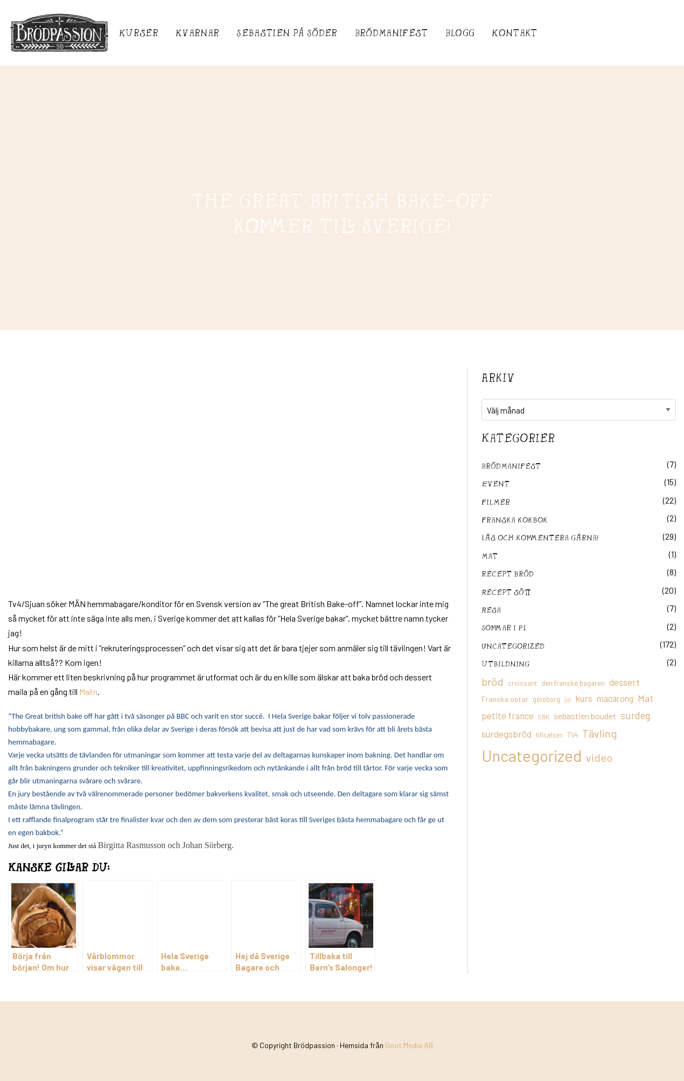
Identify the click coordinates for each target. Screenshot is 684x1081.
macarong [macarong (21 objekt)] (615, 698)
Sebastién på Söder (286, 32)
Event (495, 483)
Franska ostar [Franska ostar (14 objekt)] (504, 699)
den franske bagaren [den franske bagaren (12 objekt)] (573, 683)
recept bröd (507, 573)
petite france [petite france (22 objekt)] (507, 715)
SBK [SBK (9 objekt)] (543, 716)
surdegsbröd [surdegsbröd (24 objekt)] (506, 733)
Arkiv (498, 377)
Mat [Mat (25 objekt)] (645, 698)
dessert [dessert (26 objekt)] (624, 682)
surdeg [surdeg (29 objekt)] (635, 715)
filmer (495, 501)
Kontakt (514, 32)
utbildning (505, 663)
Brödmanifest (391, 32)
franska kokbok (514, 519)
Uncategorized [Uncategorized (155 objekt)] (531, 755)
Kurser (138, 32)
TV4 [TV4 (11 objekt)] (572, 735)
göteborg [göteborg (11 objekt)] (546, 699)
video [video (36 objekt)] (599, 757)
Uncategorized (513, 645)
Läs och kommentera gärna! (539, 537)
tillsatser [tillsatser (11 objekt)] (549, 735)
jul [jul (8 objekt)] (567, 699)
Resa (491, 609)
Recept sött (506, 591)
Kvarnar (197, 32)
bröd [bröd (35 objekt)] (492, 681)
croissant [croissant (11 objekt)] (522, 683)
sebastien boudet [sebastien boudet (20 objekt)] (585, 716)
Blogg (460, 32)
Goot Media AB (409, 1045)
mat (489, 555)
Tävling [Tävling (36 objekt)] (599, 733)
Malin (88, 691)
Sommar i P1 (503, 627)
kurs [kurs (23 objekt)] (583, 698)
